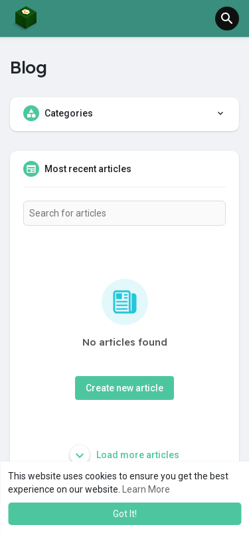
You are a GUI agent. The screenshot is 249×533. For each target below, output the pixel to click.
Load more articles (124, 455)
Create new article (124, 388)
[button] (227, 18)
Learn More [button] (146, 489)
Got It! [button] (125, 514)
